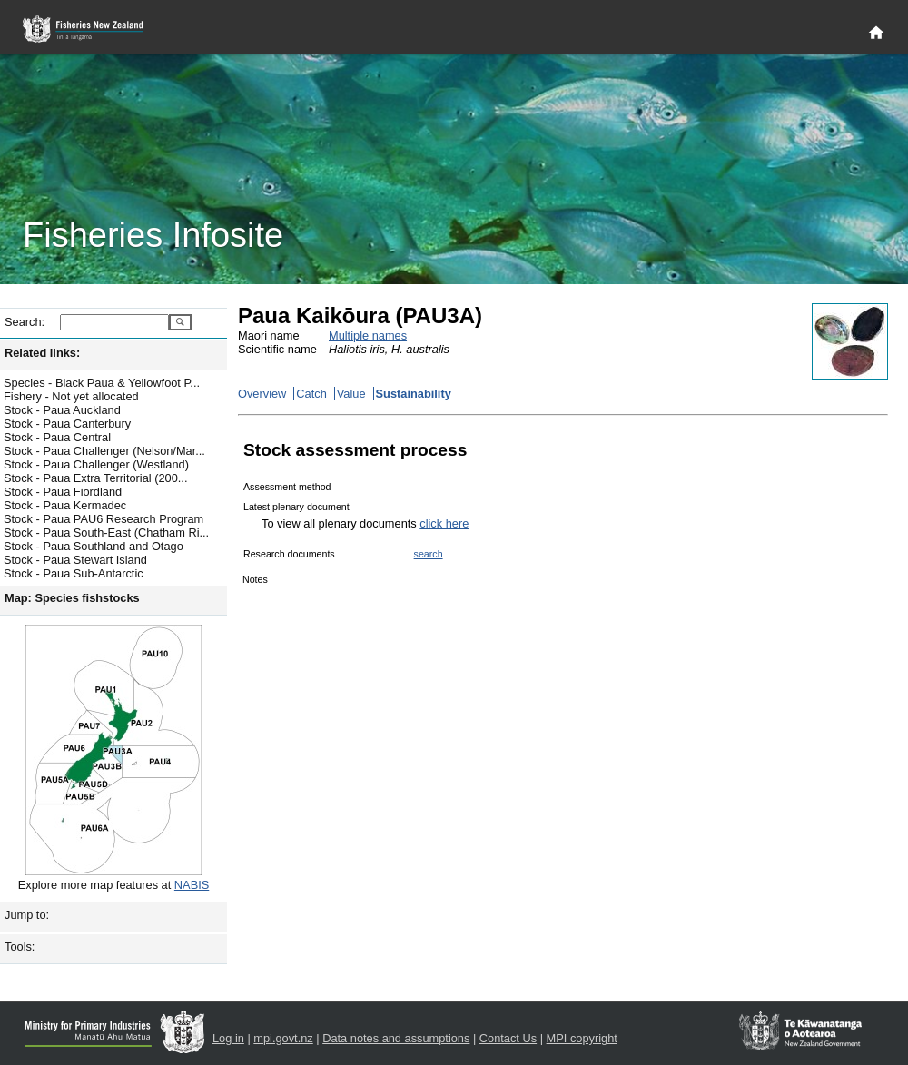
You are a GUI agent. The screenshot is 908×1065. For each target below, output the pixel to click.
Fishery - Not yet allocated (71, 396)
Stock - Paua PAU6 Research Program (103, 519)
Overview (262, 393)
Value (351, 393)
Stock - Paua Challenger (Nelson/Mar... (104, 451)
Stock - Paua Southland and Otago (93, 546)
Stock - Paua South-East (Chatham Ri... (106, 532)
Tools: (20, 946)
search (428, 553)
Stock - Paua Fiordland (63, 491)
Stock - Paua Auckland (62, 410)
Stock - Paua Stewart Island (75, 560)
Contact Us (508, 1038)
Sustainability (413, 393)
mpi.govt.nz (282, 1038)
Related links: (42, 353)
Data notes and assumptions (395, 1038)
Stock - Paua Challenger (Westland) (96, 464)
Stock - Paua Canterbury (67, 423)
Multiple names (368, 335)
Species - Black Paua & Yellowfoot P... (102, 383)
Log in (228, 1038)
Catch (311, 393)
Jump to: (27, 915)
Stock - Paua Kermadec (65, 505)
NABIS (191, 885)
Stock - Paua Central (57, 437)
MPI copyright (582, 1038)
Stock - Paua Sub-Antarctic (73, 573)
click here (444, 523)
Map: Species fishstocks (72, 598)
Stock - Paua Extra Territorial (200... (95, 478)
